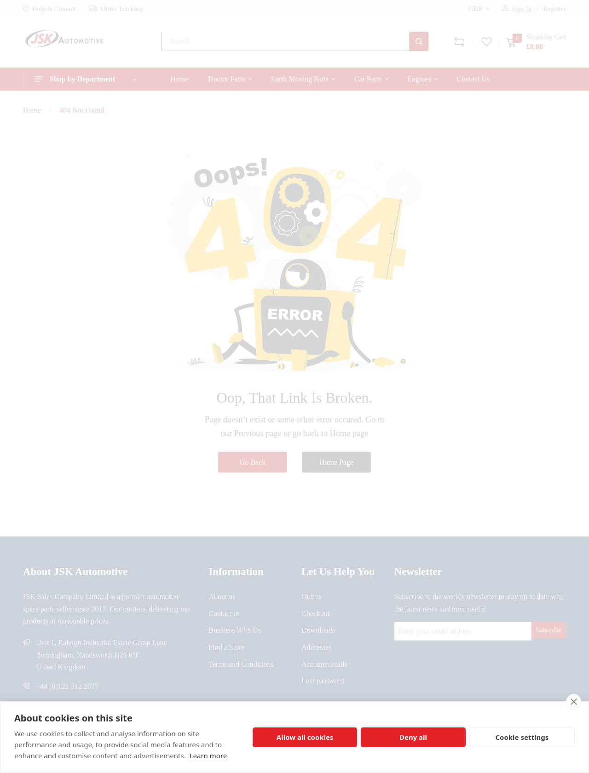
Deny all (413, 737)
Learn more (208, 755)
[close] (573, 702)
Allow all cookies (305, 737)
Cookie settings (522, 737)
